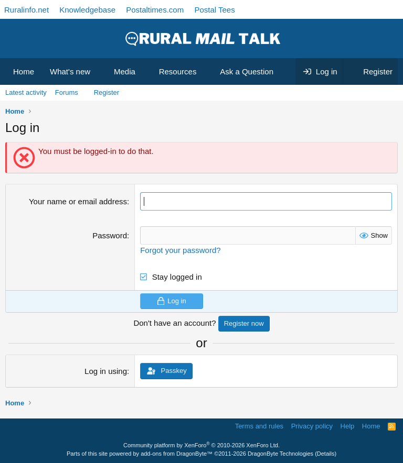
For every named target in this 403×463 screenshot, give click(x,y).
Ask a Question (246, 71)
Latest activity (26, 92)
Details (326, 453)
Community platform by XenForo (201, 445)
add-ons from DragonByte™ (177, 453)
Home (23, 71)
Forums (66, 92)
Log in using (105, 371)
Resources (178, 71)
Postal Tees (214, 9)
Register (106, 92)
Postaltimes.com (155, 9)
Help (348, 426)
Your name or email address (78, 201)
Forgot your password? (180, 250)
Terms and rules (259, 426)
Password (109, 235)
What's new (70, 71)
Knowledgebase (87, 9)
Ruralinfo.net (26, 9)
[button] (98, 71)
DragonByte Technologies (280, 453)
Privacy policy (312, 426)
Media (124, 71)
